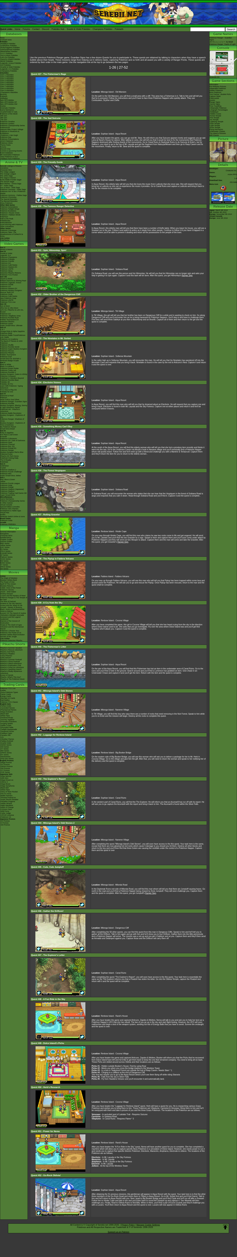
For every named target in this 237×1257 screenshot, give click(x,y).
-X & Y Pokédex (6, 53)
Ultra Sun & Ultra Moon (9, 308)
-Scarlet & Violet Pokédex (10, 67)
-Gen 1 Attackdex (7, 75)
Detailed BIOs (5, 538)
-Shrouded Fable (6, 727)
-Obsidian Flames (7, 739)
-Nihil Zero (4, 778)
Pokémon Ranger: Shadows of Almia (12, 420)
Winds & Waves (6, 249)
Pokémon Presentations (9, 139)
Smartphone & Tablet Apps (10, 511)
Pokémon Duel (6, 357)
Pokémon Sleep (6, 271)
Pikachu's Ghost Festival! (10, 662)
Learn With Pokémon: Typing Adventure (11, 387)
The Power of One (7, 582)
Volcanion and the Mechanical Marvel (12, 628)
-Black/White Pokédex (8, 51)
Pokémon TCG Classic (9, 702)
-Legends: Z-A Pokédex (9, 69)
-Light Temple (214, 125)
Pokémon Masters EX (8, 267)
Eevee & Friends (6, 675)
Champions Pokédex (103, 29)
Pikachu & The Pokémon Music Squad (12, 680)
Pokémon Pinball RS (8, 448)
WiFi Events (214, 135)
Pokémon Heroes (7, 590)
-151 (2, 737)
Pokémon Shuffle (6, 345)
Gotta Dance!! (5, 658)
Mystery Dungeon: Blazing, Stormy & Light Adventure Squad (13, 406)
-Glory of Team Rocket (9, 792)
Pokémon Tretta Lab (8, 370)
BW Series (4, 561)
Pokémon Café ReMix (8, 265)
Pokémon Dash (6, 442)
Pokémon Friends (7, 261)
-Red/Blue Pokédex (7, 44)
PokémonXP (5, 127)
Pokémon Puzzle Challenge (11, 472)
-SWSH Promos (6, 766)
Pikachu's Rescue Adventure (11, 650)
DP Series (4, 555)
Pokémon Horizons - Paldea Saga (13, 195)
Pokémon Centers (7, 124)
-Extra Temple (214, 127)
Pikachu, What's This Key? (10, 677)
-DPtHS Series (6, 753)
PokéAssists (214, 98)
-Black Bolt (4, 714)
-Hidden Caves (215, 114)
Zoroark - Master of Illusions (11, 607)
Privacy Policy (128, 1225)
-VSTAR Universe (7, 815)
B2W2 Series (5, 563)
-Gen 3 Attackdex (7, 79)
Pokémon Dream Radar (9, 368)
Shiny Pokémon (6, 203)
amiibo (2, 515)
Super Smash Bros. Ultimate (11, 325)
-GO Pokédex (5, 65)
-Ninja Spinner (5, 776)
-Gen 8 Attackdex (7, 88)
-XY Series (4, 749)
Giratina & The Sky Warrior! (11, 603)
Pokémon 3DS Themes (9, 509)
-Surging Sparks (6, 723)
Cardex (3, 106)
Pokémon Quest (6, 324)
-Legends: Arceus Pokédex (10, 63)
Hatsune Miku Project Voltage (11, 129)
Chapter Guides (6, 539)
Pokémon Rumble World (9, 347)
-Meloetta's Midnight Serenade (12, 615)
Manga (14, 528)
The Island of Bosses (217, 133)
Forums (26, 29)
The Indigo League (7, 172)
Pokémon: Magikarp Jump (10, 316)
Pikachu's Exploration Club (10, 665)
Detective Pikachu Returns (10, 273)
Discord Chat (5, 149)
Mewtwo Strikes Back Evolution (12, 635)
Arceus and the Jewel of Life (11, 605)
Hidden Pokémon (216, 90)
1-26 (112, 67)
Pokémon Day (5, 137)
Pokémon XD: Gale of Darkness (12, 440)
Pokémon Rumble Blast (9, 380)
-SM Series (4, 747)
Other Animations (7, 226)
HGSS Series (5, 559)
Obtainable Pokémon (217, 88)
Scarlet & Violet (6, 253)
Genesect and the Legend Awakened (10, 618)
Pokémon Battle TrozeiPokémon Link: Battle (12, 336)
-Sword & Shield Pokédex (10, 59)
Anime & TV (14, 162)
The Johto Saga (6, 176)
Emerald (3, 437)
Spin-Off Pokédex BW (8, 104)
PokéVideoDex (6, 223)
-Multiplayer (214, 112)
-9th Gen (3, 116)
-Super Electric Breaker (9, 800)
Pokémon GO (5, 263)
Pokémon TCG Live (7, 302)
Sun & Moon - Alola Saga (10, 187)
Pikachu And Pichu (7, 652)
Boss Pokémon (215, 92)
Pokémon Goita (6, 520)
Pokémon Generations (9, 207)
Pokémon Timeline (7, 122)
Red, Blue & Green (7, 479)
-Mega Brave (5, 784)
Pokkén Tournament (8, 355)
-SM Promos (5, 768)
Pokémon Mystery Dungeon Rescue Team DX (11, 291)
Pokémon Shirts (6, 143)
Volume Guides (6, 541)
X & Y (2, 329)
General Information (8, 532)
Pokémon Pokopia (7, 259)
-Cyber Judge (5, 813)
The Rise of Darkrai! (8, 601)
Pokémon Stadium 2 (8, 470)
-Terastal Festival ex (8, 798)
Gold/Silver (4, 466)
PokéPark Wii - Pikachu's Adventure (10, 410)
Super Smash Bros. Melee (10, 476)
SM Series (4, 569)
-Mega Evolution (6, 712)
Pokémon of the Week (8, 114)
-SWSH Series (6, 745)
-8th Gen (3, 118)
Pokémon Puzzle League (10, 483)
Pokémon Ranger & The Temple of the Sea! (13, 599)
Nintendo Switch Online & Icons (12, 516)
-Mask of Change (7, 807)
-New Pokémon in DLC (9, 157)
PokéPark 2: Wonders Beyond (12, 378)
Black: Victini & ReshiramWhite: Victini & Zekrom (12, 610)
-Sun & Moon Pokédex (9, 55)
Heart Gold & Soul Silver (9, 400)
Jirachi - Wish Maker (8, 592)
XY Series (4, 565)
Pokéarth (119, 29)
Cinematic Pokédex (7, 108)
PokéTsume (4, 240)
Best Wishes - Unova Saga (10, 184)
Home (17, 29)
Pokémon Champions (8, 257)
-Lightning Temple (216, 122)
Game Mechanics (7, 110)
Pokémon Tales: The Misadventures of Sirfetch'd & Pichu (11, 234)
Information (213, 85)
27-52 (123, 67)
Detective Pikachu (7, 322)
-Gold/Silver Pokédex (8, 46)
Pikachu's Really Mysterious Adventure (11, 672)
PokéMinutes (5, 221)
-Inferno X (4, 782)
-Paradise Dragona (7, 801)
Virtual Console (6, 505)
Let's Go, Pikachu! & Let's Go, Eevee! (12, 311)
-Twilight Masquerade (8, 729)
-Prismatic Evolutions (8, 722)
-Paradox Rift (5, 735)
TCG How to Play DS (8, 390)
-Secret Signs (214, 104)
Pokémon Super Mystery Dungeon (13, 349)
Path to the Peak (6, 219)
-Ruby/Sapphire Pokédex (10, 48)
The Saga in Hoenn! (8, 178)
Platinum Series (6, 557)
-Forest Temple (215, 116)
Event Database (6, 153)
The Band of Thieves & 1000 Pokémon (11, 342)
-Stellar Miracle (6, 803)
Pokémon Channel (7, 444)
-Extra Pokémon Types (9, 692)
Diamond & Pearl (6, 396)
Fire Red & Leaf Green (9, 435)
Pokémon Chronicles (8, 197)
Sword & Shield (6, 279)
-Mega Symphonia (7, 786)
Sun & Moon (5, 306)
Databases (14, 34)
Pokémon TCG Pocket (9, 275)
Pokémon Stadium (7, 491)
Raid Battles (5, 700)
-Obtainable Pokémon (217, 108)
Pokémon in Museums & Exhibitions (9, 132)
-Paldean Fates (6, 733)
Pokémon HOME (6, 285)
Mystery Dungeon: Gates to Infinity (13, 374)
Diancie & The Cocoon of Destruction (10, 622)
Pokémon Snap (6, 485)
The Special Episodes (8, 199)
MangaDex (4, 534)
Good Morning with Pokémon (11, 225)
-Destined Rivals (6, 718)
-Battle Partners (6, 796)
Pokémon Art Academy (9, 339)
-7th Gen (3, 120)
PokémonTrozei (6, 454)
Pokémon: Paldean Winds (10, 215)
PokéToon (4, 217)
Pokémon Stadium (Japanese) (12, 489)
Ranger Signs (214, 102)
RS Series (4, 549)
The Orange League (8, 174)
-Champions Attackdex (9, 92)
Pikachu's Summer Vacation (11, 648)
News (2, 38)
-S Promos (4, 823)
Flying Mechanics (216, 129)
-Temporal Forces (7, 731)
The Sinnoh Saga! (7, 182)
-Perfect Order (5, 706)
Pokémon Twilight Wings (9, 209)
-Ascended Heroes (7, 708)
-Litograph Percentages (218, 110)
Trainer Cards (5, 694)
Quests (212, 100)
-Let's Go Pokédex (7, 57)
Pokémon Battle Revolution (10, 413)
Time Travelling (215, 106)
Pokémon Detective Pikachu (11, 640)
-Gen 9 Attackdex (7, 90)
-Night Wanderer (6, 805)
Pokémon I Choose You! (9, 631)
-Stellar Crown (5, 725)
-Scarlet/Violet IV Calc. (9, 112)
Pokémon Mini (5, 474)
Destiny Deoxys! (6, 594)
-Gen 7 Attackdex (7, 87)
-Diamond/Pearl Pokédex (10, 49)
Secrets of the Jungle (8, 637)
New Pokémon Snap (8, 298)
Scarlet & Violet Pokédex (78, 29)
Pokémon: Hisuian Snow (9, 213)
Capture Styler (215, 96)
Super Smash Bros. (7, 495)
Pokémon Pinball (6, 487)
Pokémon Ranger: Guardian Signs (13, 401)
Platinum (3, 398)
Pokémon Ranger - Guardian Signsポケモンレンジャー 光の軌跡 (222, 41)
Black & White (5, 364)
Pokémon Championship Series (12, 125)
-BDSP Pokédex (6, 61)
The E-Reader (5, 460)
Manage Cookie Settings (148, 1225)
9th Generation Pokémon (10, 155)
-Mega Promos (6, 762)
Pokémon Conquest (8, 376)
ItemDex (3, 94)
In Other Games (6, 503)
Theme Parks (5, 145)
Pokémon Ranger (7, 450)
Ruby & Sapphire (6, 433)
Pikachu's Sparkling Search (10, 669)
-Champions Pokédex (8, 71)
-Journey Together (7, 720)
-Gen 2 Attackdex (7, 77)
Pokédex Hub (58, 29)
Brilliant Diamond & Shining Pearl (13, 281)
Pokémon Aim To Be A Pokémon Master (12, 192)
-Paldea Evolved (6, 741)
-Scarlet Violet (5, 743)
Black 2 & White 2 (7, 366)
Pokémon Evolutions (8, 211)
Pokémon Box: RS (7, 446)
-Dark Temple (214, 124)
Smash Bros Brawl (7, 429)
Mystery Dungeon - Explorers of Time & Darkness (12, 424)
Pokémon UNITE (6, 269)
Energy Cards (5, 696)
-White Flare (5, 716)
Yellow (2, 481)
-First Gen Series (6, 759)
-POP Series (5, 772)
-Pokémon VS (5, 817)
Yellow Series (5, 545)
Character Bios (6, 170)
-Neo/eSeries (5, 757)
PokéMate (4, 462)
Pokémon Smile (6, 294)
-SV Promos (5, 764)
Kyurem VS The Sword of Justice (13, 613)
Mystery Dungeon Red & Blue (11, 452)
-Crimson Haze (6, 809)
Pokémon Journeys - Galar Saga (13, 189)
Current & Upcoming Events (11, 151)
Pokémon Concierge (8, 230)
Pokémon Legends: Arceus (10, 283)
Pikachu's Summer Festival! (11, 660)
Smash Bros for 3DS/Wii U (10, 359)
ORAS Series (5, 567)
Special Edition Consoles (10, 507)
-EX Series (4, 755)
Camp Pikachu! (6, 656)
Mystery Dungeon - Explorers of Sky (12, 416)
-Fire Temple (214, 118)
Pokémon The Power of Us (10, 633)
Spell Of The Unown (8, 584)
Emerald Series (6, 553)
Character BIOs (6, 536)
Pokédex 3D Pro (6, 384)
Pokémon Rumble (7, 403)
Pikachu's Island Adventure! (11, 663)
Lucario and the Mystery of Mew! (13, 596)
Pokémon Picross (7, 351)
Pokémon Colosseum (8, 439)
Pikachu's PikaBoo (7, 654)
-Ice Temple (213, 120)
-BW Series (4, 751)
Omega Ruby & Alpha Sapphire (12, 331)
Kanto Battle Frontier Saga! (10, 180)
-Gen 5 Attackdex (7, 83)
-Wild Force (4, 811)
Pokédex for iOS (6, 392)
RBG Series (5, 543)
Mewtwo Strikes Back (8, 580)
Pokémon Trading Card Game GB (13, 493)
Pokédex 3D (5, 382)
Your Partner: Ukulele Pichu (220, 94)
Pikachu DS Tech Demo (9, 456)
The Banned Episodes (9, 201)
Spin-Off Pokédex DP (8, 102)
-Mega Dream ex (6, 780)
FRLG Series (5, 551)
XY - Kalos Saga (6, 186)
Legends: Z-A (5, 255)
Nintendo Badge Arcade (9, 361)
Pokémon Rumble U (8, 372)
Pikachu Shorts (14, 644)
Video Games (14, 243)
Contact (36, 29)
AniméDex (4, 168)
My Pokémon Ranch (8, 427)
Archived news (6, 40)
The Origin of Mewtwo (8, 578)
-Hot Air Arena (5, 794)
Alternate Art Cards (7, 698)
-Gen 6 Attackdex (7, 85)
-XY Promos (5, 770)
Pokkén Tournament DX (9, 320)
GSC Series (5, 547)
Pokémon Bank (6, 333)
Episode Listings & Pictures (10, 166)
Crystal (3, 468)
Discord (45, 29)
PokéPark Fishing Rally (9, 458)
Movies (14, 572)
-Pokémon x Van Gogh (9, 135)
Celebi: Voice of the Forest (10, 588)
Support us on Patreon (118, 1232)
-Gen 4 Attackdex (7, 81)
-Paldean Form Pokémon (10, 159)
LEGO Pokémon (6, 141)
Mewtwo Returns (6, 586)
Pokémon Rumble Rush (9, 318)
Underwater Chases (217, 131)
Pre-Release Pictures (217, 87)
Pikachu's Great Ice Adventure (12, 667)
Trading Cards (13, 684)
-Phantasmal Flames (8, 710)
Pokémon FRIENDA (8, 524)
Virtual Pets (4, 513)
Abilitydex (4, 98)
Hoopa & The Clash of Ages (11, 625)
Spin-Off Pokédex (7, 100)
